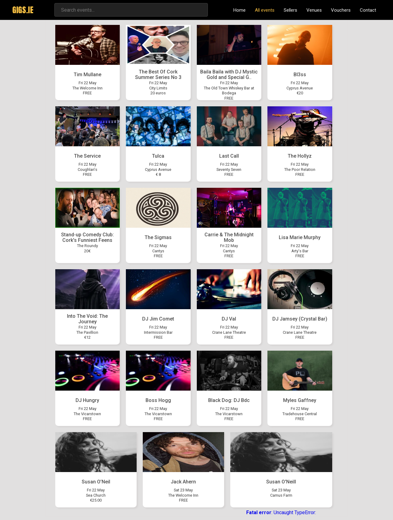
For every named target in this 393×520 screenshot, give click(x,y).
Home (239, 10)
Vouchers (341, 10)
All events (264, 10)
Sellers (290, 10)
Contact (368, 10)
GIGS (22, 10)
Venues (314, 10)
